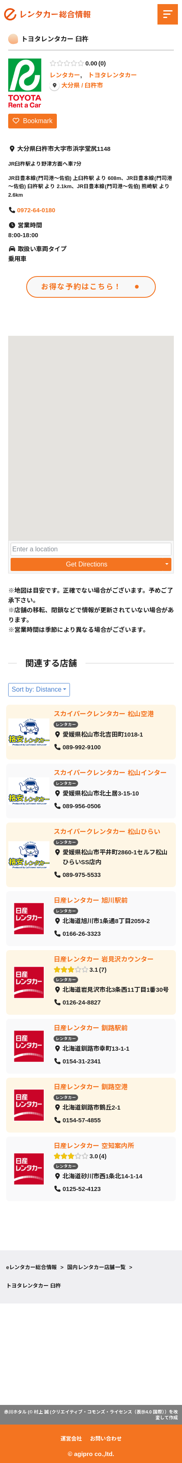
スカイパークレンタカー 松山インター (110, 772)
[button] (91, 430)
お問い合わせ (106, 1439)
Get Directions (86, 564)
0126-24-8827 (82, 1002)
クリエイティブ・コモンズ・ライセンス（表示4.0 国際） (108, 1411)
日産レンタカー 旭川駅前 (90, 900)
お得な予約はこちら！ (81, 286)
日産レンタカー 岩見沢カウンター (103, 959)
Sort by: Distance (37, 689)
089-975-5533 (82, 875)
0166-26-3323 (82, 933)
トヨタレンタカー (112, 75)
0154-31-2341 (82, 1061)
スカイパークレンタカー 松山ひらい (107, 831)
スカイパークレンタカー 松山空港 (103, 713)
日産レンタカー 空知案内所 (94, 1145)
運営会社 (71, 1439)
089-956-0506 (82, 806)
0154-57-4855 (82, 1120)
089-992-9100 (82, 747)
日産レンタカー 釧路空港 (90, 1086)
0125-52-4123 (82, 1189)
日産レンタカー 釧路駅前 (90, 1028)
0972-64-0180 (36, 210)
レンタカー (64, 75)
